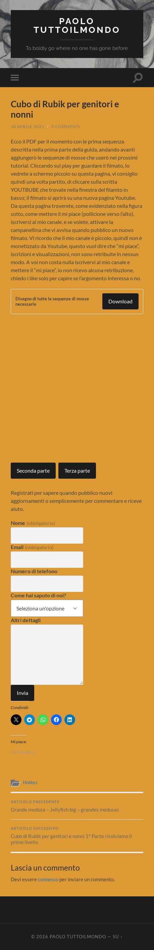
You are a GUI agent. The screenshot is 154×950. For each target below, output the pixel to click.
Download (120, 301)
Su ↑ (117, 936)
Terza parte (77, 470)
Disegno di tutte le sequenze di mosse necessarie (52, 301)
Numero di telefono (34, 571)
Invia (22, 693)
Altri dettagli (26, 620)
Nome (33, 523)
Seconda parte (33, 470)
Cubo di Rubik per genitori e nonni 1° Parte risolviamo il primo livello (77, 835)
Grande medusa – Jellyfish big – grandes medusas (77, 806)
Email (32, 547)
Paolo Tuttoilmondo (77, 25)
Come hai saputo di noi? (38, 595)
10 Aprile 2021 (27, 126)
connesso (48, 879)
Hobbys (30, 782)
